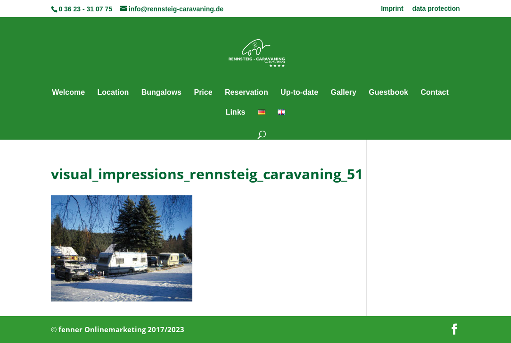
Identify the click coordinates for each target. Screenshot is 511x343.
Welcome (68, 92)
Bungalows (161, 92)
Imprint (392, 8)
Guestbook (388, 92)
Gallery (343, 92)
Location (113, 92)
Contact (434, 92)
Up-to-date (299, 92)
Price (203, 92)
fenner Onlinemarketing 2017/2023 (121, 329)
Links (236, 112)
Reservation (246, 92)
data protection (436, 8)
